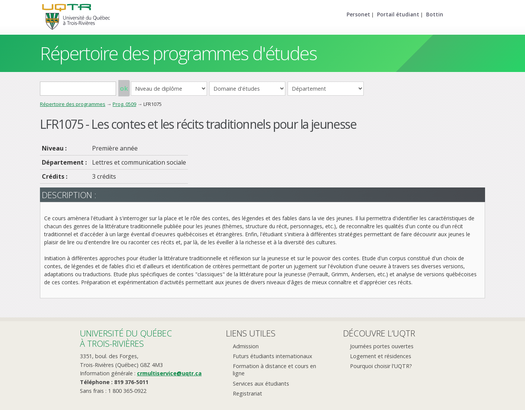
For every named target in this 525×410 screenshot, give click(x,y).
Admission (246, 346)
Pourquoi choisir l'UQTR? (381, 366)
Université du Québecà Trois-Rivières (126, 338)
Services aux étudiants (261, 383)
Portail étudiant (398, 14)
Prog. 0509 (124, 104)
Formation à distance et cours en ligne (274, 369)
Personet (358, 14)
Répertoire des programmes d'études (178, 53)
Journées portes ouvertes (382, 346)
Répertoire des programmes (72, 104)
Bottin (434, 14)
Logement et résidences (380, 356)
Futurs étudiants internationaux (272, 356)
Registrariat (247, 393)
